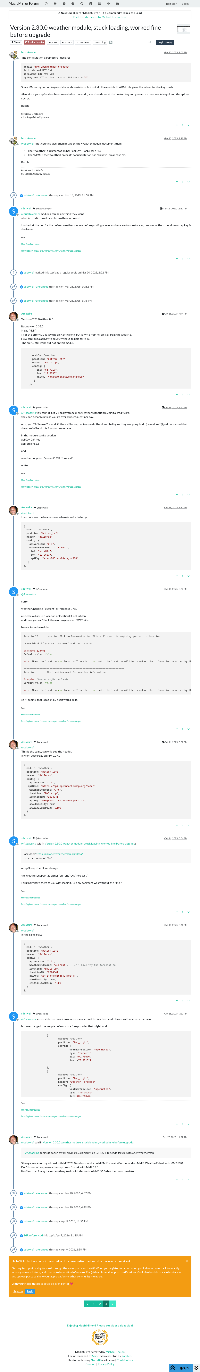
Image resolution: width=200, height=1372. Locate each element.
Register (18, 1291)
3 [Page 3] (106, 1303)
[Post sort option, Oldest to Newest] (150, 42)
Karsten (126, 1356)
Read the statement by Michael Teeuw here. (100, 17)
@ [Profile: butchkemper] (30, 213)
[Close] (186, 1261)
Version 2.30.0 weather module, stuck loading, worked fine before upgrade (90, 843)
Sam (94, 1356)
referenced (41, 195)
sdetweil (29, 195)
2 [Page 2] (100, 1303)
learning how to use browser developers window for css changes (51, 250)
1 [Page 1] (94, 1303)
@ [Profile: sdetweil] (27, 143)
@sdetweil (41, 507)
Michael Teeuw (115, 1351)
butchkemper (29, 52)
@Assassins (40, 407)
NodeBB (96, 1360)
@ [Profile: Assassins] (28, 412)
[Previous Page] (87, 1303)
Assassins (26, 313)
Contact (91, 1364)
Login (30, 1291)
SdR (26, 1235)
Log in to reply (165, 42)
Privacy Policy (106, 1364)
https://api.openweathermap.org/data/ (59, 853)
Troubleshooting (34, 42)
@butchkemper (42, 208)
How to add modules (30, 244)
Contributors (125, 1360)
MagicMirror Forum (24, 3)
